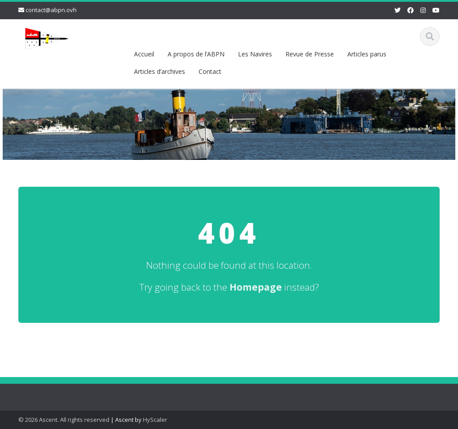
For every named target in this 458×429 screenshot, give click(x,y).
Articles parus (366, 54)
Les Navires (255, 54)
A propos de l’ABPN (196, 54)
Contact (210, 71)
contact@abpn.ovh (51, 10)
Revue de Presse (309, 54)
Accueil (144, 54)
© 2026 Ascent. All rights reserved (63, 420)
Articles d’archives (159, 71)
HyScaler (155, 420)
